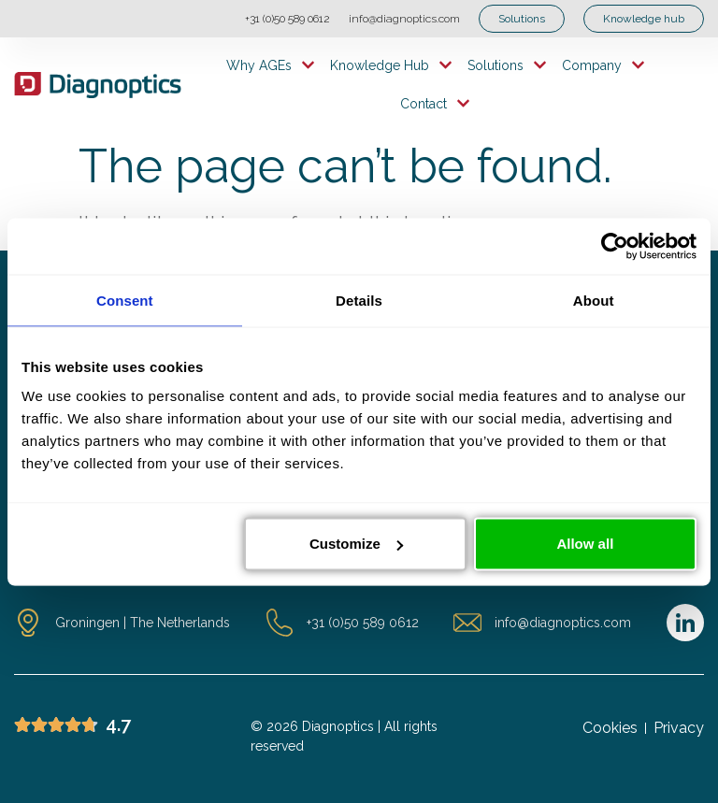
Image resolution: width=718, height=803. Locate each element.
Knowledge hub (391, 65)
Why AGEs (270, 65)
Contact (435, 103)
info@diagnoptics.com (404, 18)
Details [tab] (359, 300)
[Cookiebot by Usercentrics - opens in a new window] (614, 246)
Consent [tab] (124, 300)
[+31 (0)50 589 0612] (280, 623)
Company (603, 65)
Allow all (584, 544)
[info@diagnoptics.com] (467, 623)
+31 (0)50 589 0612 (287, 18)
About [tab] (593, 300)
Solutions (507, 65)
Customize (356, 544)
